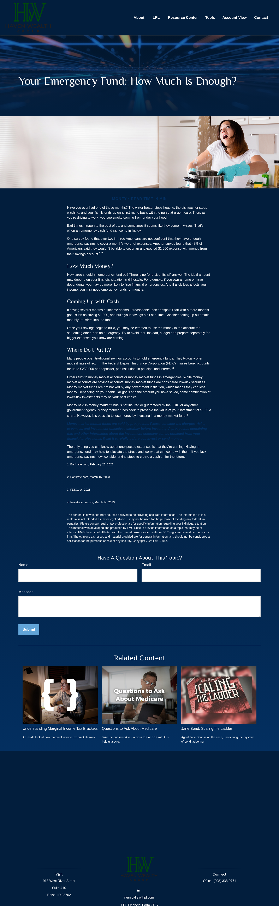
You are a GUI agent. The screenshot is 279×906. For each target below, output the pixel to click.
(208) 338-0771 (224, 881)
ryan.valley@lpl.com (139, 897)
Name (23, 565)
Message (26, 592)
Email (146, 565)
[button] (139, 18)
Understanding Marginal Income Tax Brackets (60, 728)
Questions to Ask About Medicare (129, 728)
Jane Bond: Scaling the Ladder (206, 728)
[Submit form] (28, 629)
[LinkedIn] (139, 890)
